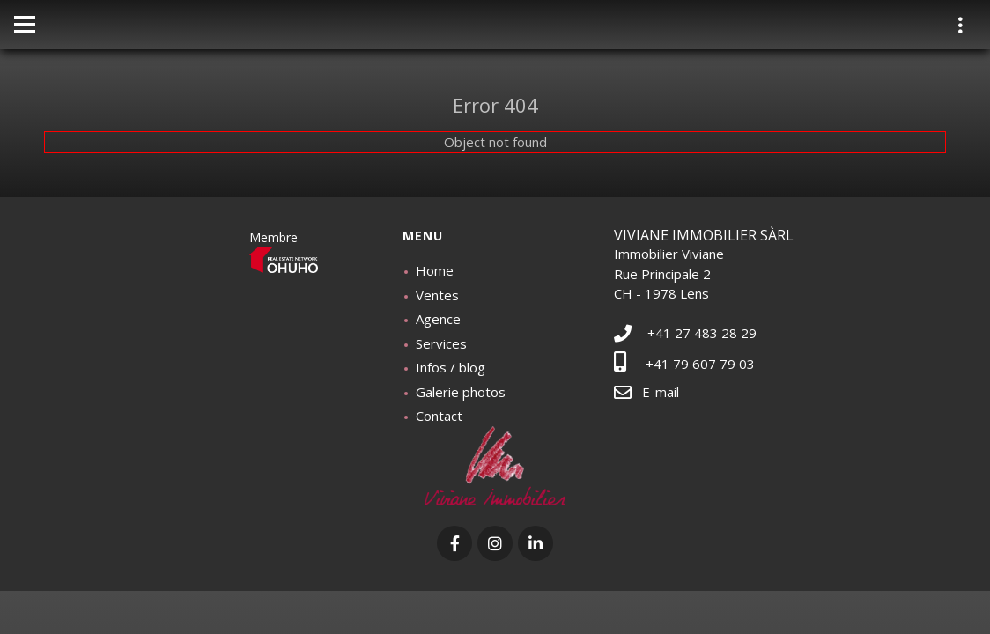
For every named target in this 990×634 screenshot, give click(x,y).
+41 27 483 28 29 (685, 333)
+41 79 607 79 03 (684, 363)
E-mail (646, 392)
